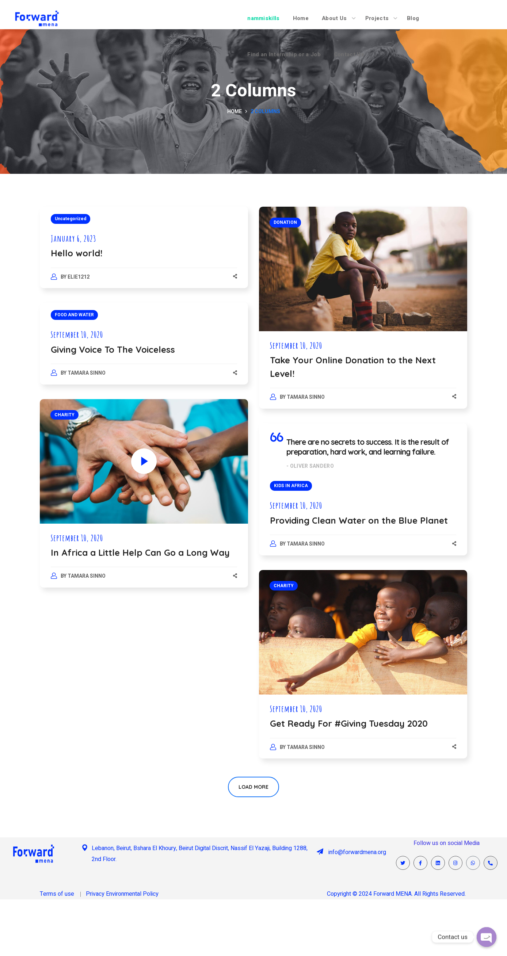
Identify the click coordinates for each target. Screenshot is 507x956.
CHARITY (64, 415)
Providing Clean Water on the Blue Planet (359, 520)
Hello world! (76, 253)
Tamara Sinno (306, 397)
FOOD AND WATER (74, 314)
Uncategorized (70, 218)
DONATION (285, 222)
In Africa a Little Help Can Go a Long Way (140, 552)
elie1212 (78, 277)
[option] (363, 632)
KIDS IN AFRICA (291, 485)
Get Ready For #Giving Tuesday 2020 (349, 723)
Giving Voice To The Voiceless (113, 349)
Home (234, 111)
